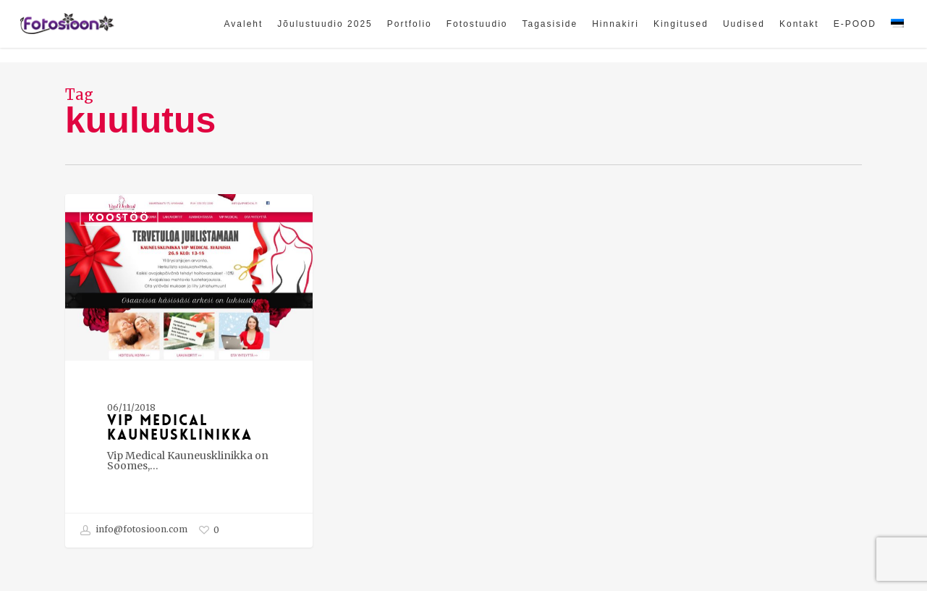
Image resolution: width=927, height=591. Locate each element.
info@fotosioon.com (133, 530)
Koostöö (119, 217)
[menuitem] (897, 31)
